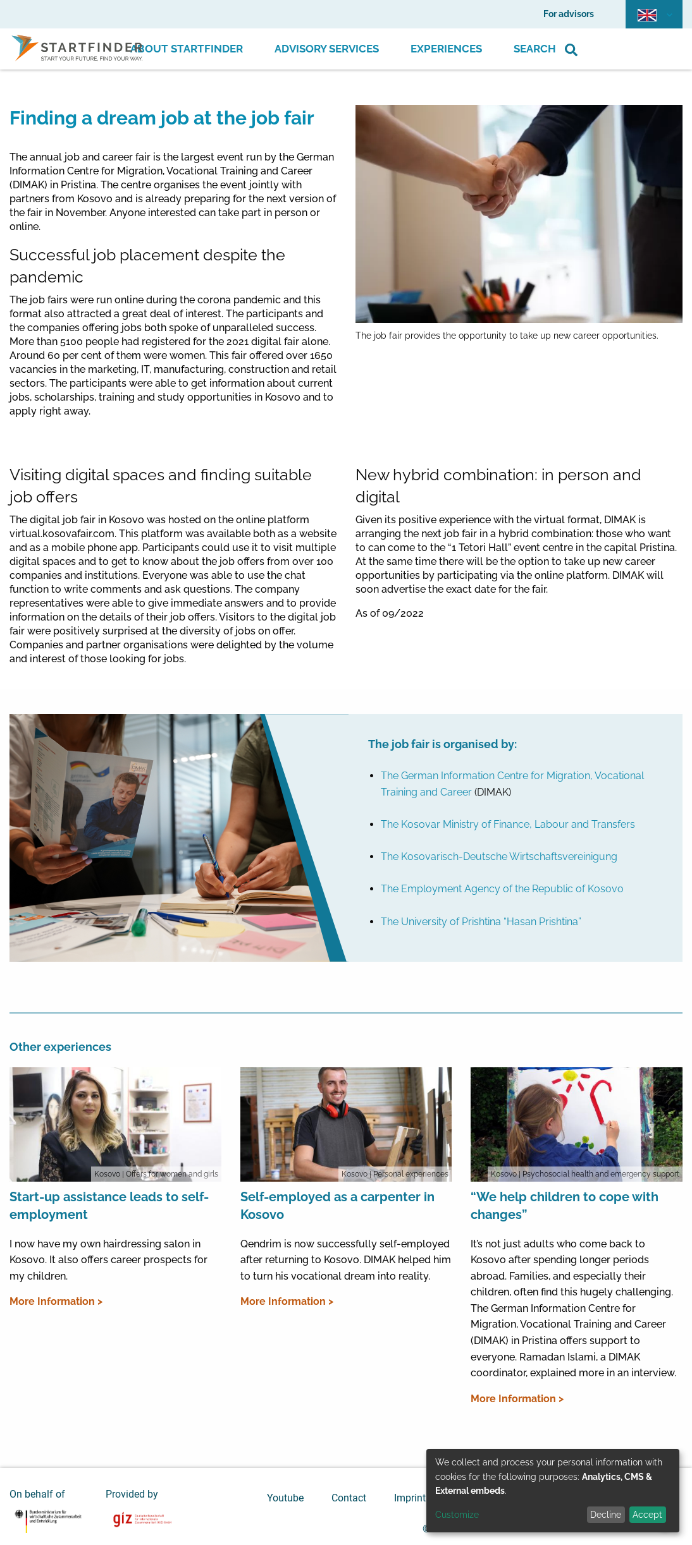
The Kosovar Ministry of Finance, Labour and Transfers (508, 824)
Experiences (446, 48)
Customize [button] (457, 1515)
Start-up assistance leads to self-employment (109, 1205)
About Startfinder (186, 48)
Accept (647, 1515)
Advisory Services (327, 48)
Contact (348, 1498)
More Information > (55, 1301)
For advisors (568, 14)
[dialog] (552, 1490)
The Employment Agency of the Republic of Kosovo (502, 889)
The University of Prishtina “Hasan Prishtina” (481, 922)
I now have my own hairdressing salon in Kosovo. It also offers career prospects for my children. (108, 1260)
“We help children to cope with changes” (564, 1205)
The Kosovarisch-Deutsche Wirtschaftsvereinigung (499, 857)
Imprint (410, 1498)
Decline (605, 1515)
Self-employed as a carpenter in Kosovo (337, 1205)
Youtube (285, 1498)
